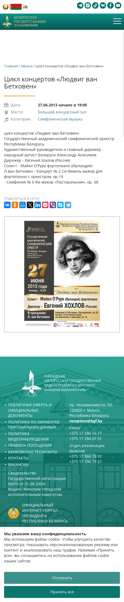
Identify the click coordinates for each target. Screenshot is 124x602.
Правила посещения (30, 445)
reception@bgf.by (85, 420)
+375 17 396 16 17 (85, 433)
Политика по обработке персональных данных (34, 424)
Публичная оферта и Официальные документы (30, 410)
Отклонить (62, 577)
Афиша (26, 66)
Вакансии (18, 464)
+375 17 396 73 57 (85, 461)
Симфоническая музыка (60, 119)
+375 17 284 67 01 (85, 438)
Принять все (62, 591)
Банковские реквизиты (32, 451)
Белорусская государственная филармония (30, 21)
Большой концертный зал (62, 112)
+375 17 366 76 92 (85, 456)
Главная (11, 66)
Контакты (18, 458)
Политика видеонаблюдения (28, 436)
